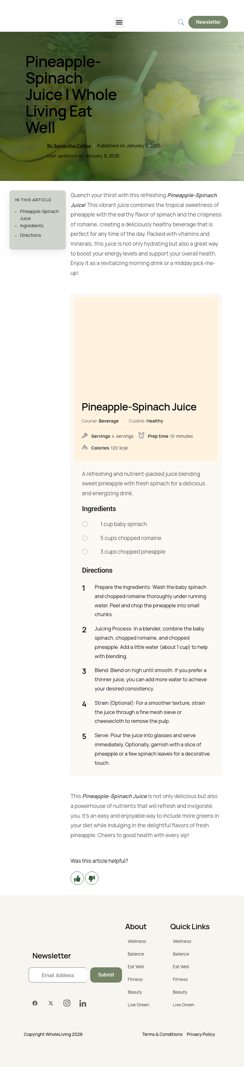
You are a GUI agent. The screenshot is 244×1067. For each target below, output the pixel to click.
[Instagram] (66, 1003)
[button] (119, 22)
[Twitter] (50, 1003)
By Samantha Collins (69, 146)
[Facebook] (35, 1003)
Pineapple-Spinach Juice (39, 214)
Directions (30, 235)
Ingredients (32, 226)
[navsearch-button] (181, 22)
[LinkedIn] (82, 1003)
